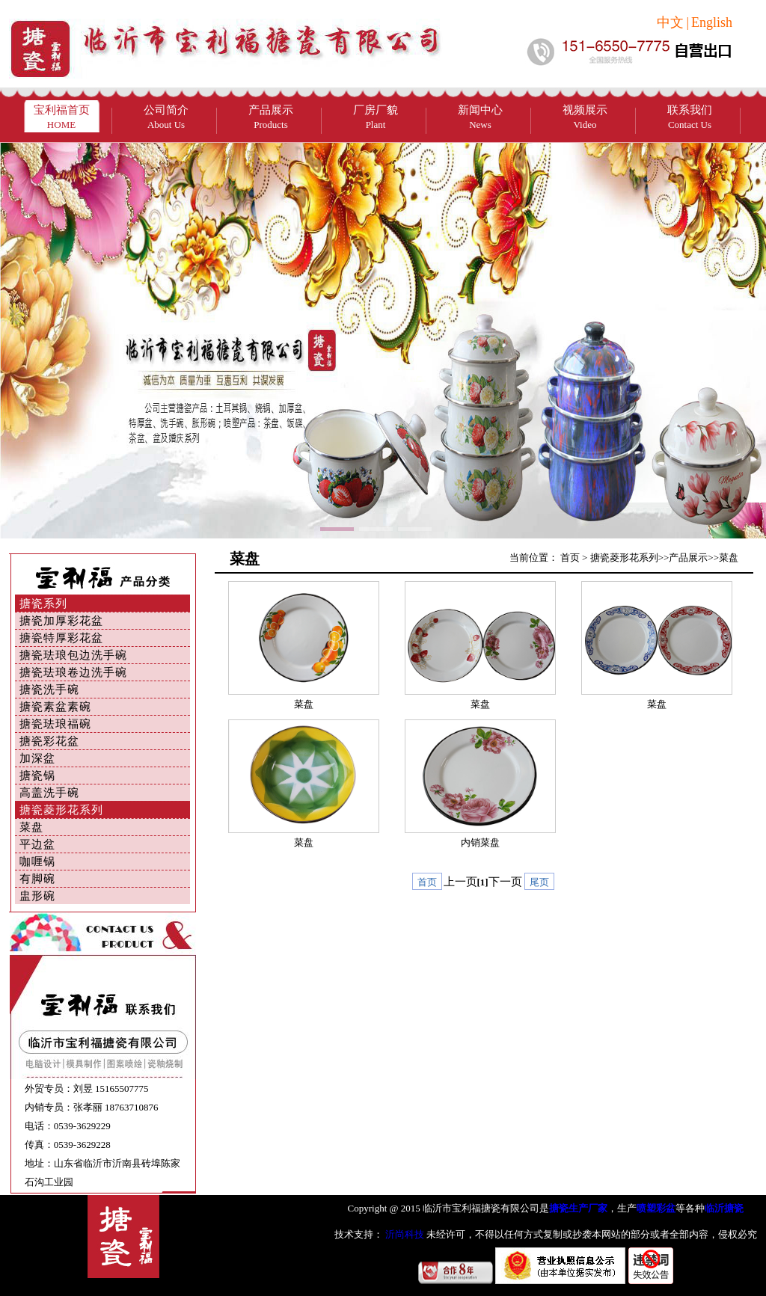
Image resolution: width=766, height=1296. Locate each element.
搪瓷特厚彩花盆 (61, 638)
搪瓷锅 (37, 775)
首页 (570, 557)
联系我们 (689, 117)
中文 (670, 22)
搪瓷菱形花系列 (61, 810)
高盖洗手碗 (49, 793)
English (711, 22)
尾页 (539, 882)
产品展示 (270, 117)
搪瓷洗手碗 (49, 689)
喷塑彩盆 (656, 1208)
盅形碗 (37, 896)
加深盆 (37, 758)
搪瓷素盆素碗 (55, 707)
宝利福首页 (62, 117)
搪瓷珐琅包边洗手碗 (73, 655)
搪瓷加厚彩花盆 (61, 621)
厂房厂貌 (375, 117)
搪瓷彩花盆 (49, 741)
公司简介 (166, 117)
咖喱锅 (37, 861)
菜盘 (31, 827)
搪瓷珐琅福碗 (55, 724)
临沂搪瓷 (724, 1208)
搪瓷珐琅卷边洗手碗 (73, 672)
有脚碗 (37, 879)
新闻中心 (480, 117)
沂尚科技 (403, 1234)
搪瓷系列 (43, 603)
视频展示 (585, 117)
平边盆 (37, 844)
